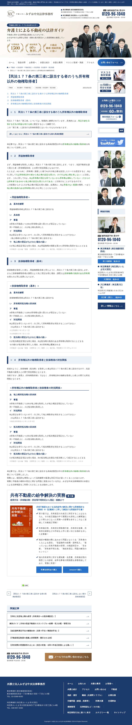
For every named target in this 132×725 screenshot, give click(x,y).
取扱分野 (22, 62)
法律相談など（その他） (90, 707)
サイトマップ (120, 712)
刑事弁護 (99, 701)
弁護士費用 (58, 62)
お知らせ (82, 684)
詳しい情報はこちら (110, 306)
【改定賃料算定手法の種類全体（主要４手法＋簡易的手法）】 (35, 631)
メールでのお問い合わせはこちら (71, 657)
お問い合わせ (100, 689)
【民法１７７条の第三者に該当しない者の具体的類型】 (69, 595)
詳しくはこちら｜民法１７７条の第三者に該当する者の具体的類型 (37, 134)
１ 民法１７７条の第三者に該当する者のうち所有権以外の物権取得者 (38, 94)
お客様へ (33, 62)
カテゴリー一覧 (102, 712)
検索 (121, 130)
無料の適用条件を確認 (34, 54)
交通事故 (112, 701)
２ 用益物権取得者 (15, 97)
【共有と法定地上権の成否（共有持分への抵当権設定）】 (33, 616)
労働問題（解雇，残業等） (79, 701)
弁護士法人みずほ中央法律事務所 (26, 684)
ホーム (12, 62)
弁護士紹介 (45, 62)
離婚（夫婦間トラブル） (92, 695)
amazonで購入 (75, 570)
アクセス (90, 62)
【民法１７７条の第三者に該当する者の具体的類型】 (30, 595)
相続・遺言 (72, 695)
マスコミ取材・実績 (74, 62)
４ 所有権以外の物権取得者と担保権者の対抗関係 (29, 104)
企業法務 (112, 695)
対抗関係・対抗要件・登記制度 (44, 67)
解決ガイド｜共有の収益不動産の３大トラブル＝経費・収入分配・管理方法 (40, 624)
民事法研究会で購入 (49, 570)
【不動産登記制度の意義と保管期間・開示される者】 (31, 638)
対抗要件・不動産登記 (24, 67)
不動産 (13, 67)
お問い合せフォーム (109, 62)
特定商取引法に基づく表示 (79, 712)
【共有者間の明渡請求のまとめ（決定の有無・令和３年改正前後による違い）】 (42, 645)
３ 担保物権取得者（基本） (19, 100)
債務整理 (71, 707)
